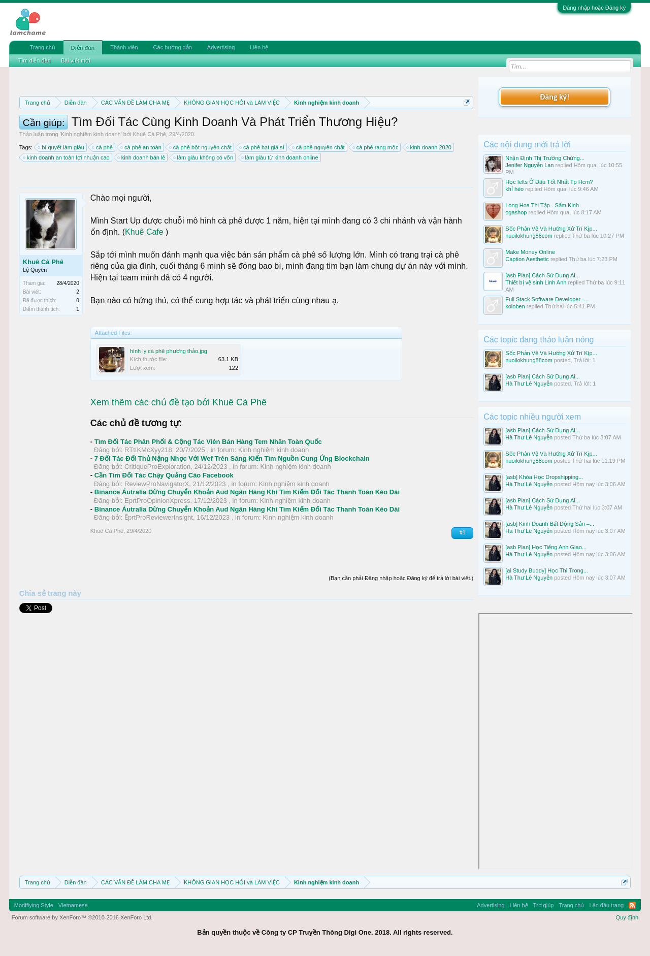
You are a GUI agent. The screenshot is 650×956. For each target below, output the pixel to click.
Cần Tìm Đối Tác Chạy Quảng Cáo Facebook (164, 475)
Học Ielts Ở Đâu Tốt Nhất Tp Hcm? (549, 182)
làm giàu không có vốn (204, 157)
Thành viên (124, 47)
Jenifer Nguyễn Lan (529, 165)
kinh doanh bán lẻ (142, 157)
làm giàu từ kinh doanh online (280, 157)
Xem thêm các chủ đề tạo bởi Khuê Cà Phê (178, 402)
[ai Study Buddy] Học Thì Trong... (546, 570)
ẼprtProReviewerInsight (158, 517)
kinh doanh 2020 (429, 147)
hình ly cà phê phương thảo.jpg (168, 351)
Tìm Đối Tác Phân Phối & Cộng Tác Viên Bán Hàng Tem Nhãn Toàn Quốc (208, 441)
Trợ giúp (543, 905)
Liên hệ (259, 47)
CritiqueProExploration (157, 466)
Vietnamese (73, 905)
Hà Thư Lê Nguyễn (528, 383)
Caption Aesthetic (527, 259)
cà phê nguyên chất (319, 147)
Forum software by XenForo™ (82, 917)
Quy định (627, 917)
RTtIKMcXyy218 (148, 450)
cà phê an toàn (141, 147)
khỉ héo (514, 189)
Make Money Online (530, 252)
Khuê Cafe (144, 232)
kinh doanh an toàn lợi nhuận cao (67, 157)
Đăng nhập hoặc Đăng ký (594, 8)
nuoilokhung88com (528, 236)
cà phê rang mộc (376, 147)
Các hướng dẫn (172, 47)
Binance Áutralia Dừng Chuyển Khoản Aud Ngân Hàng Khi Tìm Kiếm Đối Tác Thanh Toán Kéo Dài (247, 492)
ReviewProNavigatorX (156, 484)
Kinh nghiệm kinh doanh (91, 134)
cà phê (103, 147)
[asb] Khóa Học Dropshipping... (544, 477)
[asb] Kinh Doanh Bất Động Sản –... (549, 524)
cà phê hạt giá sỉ (262, 147)
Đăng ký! (554, 97)
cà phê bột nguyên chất (201, 147)
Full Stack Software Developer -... (547, 299)
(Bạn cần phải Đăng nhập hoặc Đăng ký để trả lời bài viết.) (401, 578)
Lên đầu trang (606, 905)
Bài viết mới (75, 60)
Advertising (221, 47)
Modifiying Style (33, 905)
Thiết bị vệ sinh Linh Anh (535, 282)
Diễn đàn (82, 48)
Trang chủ (42, 47)
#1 (462, 532)
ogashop (516, 212)
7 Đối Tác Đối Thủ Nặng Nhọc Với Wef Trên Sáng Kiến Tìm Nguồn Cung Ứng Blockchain (232, 458)
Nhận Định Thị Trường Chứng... (544, 158)
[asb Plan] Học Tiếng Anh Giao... (546, 547)
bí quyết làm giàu (61, 147)
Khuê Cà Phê (149, 134)
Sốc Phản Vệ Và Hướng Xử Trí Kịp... (551, 229)
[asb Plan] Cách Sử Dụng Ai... (542, 275)
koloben (515, 306)
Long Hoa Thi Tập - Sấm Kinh (542, 205)
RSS (632, 905)
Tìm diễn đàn (34, 60)
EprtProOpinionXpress (157, 500)
